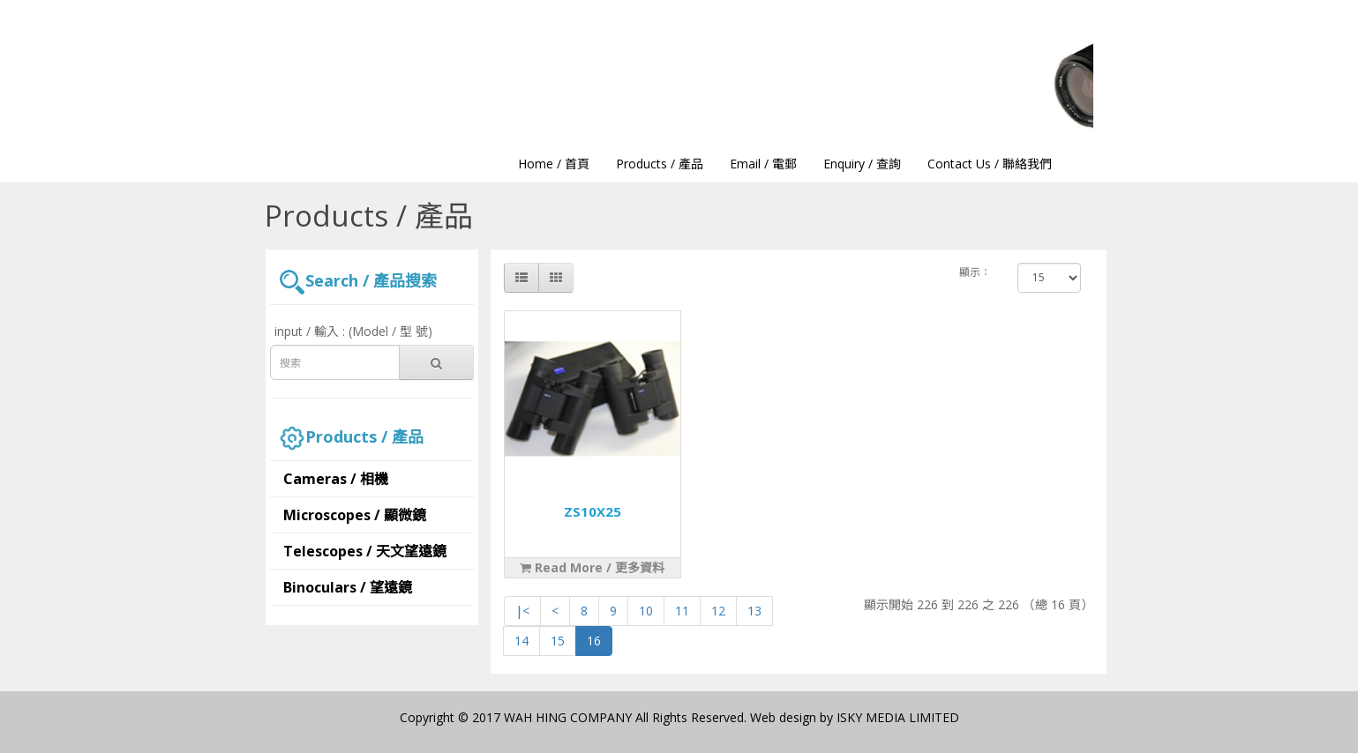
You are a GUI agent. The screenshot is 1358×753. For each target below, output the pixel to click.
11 (682, 610)
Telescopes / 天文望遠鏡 (364, 551)
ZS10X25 (592, 511)
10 (646, 610)
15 (558, 640)
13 (754, 610)
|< (522, 610)
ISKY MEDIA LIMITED (898, 717)
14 (521, 640)
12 (718, 610)
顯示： (975, 272)
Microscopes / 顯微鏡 (354, 515)
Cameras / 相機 (335, 478)
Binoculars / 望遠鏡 (347, 587)
